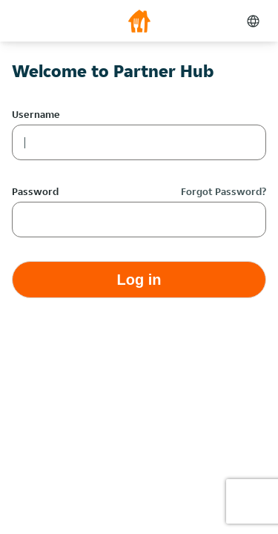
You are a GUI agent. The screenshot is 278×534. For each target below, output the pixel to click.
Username (36, 114)
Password (35, 191)
